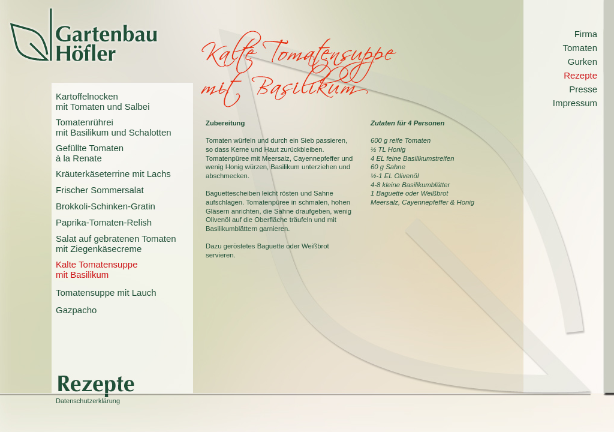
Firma (585, 34)
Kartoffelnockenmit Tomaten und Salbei (102, 101)
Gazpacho (76, 310)
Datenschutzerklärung (88, 400)
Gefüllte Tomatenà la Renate (90, 153)
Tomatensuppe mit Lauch (106, 292)
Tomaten (579, 48)
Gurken (582, 61)
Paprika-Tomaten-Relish (104, 222)
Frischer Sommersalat (100, 190)
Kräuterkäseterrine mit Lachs (113, 174)
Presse (583, 89)
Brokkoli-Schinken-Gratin (105, 206)
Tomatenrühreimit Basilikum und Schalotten (113, 127)
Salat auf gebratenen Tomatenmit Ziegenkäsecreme (116, 243)
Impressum (575, 103)
